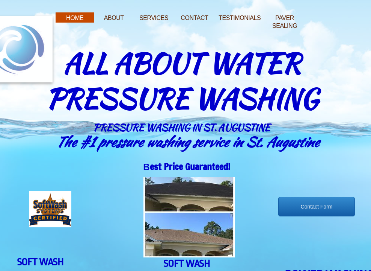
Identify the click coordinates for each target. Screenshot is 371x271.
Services (153, 18)
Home (74, 18)
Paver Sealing (284, 22)
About (114, 18)
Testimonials (240, 18)
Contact (194, 18)
